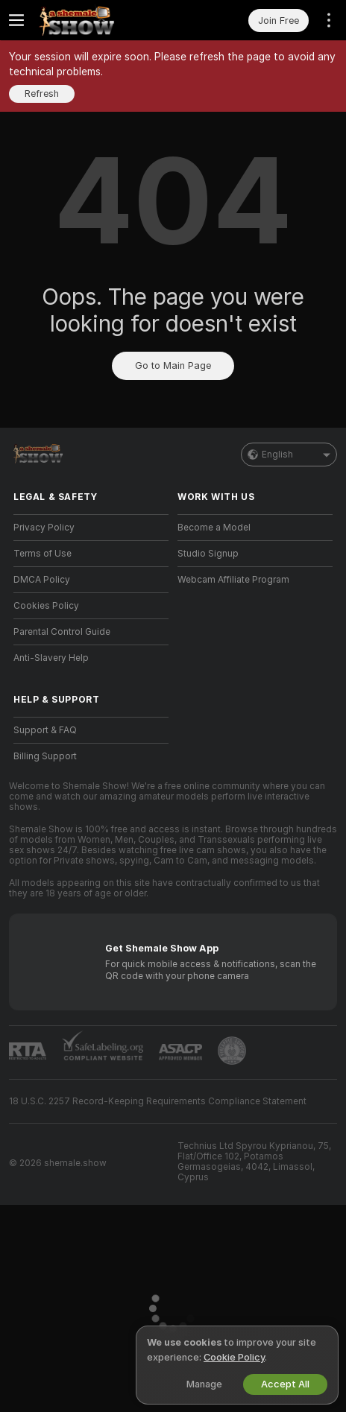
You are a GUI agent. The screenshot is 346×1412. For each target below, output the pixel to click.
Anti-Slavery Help (51, 658)
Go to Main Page (173, 365)
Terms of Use (42, 553)
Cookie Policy (234, 1357)
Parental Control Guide (61, 632)
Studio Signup (208, 553)
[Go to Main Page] (103, 20)
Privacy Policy (44, 527)
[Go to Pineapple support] (232, 1050)
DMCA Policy (41, 579)
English (289, 454)
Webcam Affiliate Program (233, 579)
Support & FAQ (45, 730)
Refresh (42, 93)
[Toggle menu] (16, 20)
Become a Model (214, 527)
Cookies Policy (46, 606)
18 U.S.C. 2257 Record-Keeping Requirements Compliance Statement (157, 1101)
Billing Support (45, 756)
